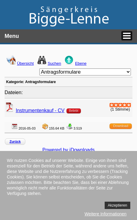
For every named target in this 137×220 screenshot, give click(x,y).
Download (120, 126)
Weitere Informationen (105, 213)
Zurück (15, 141)
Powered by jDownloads (68, 149)
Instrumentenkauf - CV (40, 110)
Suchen (54, 63)
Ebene (81, 63)
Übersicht (25, 63)
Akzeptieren (117, 205)
